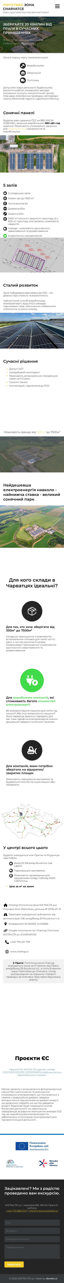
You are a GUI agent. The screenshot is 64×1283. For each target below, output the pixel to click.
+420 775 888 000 (16, 1210)
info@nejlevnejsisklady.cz (43, 1210)
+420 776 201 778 (20, 941)
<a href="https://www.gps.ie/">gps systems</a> (32, 1010)
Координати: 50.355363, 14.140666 (28, 923)
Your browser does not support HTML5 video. (32, 405)
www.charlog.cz (19, 951)
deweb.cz (51, 1278)
